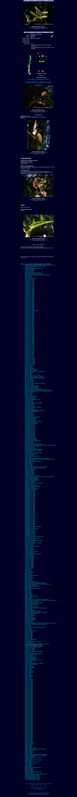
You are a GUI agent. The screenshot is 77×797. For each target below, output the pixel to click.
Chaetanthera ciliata (29, 408)
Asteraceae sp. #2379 (29, 333)
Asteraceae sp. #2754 (29, 338)
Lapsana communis (29, 545)
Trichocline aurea (28, 758)
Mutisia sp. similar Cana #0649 (31, 596)
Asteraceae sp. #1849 (29, 294)
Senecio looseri (28, 668)
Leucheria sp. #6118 (29, 548)
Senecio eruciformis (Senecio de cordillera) (34, 663)
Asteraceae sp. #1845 (29, 291)
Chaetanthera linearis (29, 415)
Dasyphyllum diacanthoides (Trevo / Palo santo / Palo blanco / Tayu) (39, 459)
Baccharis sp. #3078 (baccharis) (32, 385)
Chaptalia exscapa (29, 441)
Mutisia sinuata (28, 591)
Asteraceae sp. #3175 (29, 356)
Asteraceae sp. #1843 (29, 288)
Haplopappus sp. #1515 (30, 498)
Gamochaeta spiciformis (30, 469)
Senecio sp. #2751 (29, 739)
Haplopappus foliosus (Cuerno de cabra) (33, 483)
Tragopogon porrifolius (29, 756)
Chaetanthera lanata (29, 413)
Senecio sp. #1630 (29, 709)
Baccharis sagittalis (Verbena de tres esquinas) (35, 377)
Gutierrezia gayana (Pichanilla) (31, 478)
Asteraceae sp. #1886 (29, 307)
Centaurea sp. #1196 (29, 403)
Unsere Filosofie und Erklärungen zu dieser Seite (38, 79)
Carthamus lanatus (29, 395)
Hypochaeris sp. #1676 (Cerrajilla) (32, 538)
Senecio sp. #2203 (29, 731)
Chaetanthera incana (29, 412)
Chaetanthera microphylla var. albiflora (33, 421)
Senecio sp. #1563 (29, 699)
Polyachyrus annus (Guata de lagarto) (33, 647)
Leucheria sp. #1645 (29, 559)
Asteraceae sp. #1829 (29, 285)
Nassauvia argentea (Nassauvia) (32, 603)
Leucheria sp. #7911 (29, 567)
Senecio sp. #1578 (29, 704)
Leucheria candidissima (30, 549)
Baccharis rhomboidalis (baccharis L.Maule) (34, 376)
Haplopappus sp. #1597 (30, 505)
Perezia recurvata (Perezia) (31, 630)
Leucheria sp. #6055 (29, 566)
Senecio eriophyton (29, 662)
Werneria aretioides (29, 768)
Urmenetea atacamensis (30, 764)
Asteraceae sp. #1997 (29, 319)
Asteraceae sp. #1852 (29, 297)
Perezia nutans (28, 626)
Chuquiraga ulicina (29, 451)
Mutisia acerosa (28, 578)
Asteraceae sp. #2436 (29, 337)
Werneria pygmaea (29, 770)
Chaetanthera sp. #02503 (30, 425)
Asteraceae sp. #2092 (29, 329)
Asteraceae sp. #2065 (29, 324)
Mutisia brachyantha (29, 580)
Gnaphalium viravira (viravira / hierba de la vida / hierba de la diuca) (39, 476)
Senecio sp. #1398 (29, 690)
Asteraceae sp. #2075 (29, 326)
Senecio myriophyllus (29, 672)
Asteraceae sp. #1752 (29, 282)
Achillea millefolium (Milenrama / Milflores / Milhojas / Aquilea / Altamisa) (40, 265)
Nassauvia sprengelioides (30, 615)
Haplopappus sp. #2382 (30, 517)
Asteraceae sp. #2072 (29, 325)
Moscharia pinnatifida (29, 577)
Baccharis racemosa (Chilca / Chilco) (33, 375)
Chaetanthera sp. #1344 (30, 427)
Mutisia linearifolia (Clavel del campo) (33, 588)
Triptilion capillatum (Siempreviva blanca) (33, 759)
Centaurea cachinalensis (30, 398)
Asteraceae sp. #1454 (29, 280)
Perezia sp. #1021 (29, 631)
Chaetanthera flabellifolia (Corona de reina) (34, 410)
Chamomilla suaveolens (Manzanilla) (33, 440)
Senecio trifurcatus (29, 744)
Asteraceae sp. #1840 (29, 286)
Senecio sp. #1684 (29, 713)
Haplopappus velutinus (30, 529)
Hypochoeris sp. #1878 (30, 541)
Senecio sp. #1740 (29, 716)
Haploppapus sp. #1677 (30, 533)
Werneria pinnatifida (29, 769)
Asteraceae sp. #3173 (29, 354)
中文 (42, 789)
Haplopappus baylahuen (30, 482)
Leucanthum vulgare (29, 547)
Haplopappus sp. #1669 (30, 511)
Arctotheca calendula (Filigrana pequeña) (33, 273)
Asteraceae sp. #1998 (29, 320)
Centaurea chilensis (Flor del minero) (33, 399)
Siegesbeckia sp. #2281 (30, 747)
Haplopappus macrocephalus (31, 485)
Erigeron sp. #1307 (29, 465)
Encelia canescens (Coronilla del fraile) (33, 461)
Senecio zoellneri (28, 746)
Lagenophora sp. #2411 (30, 543)
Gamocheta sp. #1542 (29, 470)
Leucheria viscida (28, 568)
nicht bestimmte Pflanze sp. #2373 (32, 779)
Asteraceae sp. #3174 (29, 355)
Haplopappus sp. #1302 (30, 492)
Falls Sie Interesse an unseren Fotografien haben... (38, 794)
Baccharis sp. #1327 (29, 382)
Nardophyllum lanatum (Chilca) (31, 601)
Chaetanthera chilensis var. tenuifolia (33, 407)
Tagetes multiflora (28, 753)
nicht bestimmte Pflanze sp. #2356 (32, 778)
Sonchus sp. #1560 (29, 751)
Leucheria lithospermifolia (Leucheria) (33, 553)
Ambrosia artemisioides (30, 269)
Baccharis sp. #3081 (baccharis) (32, 387)
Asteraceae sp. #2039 (29, 323)
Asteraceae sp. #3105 (29, 344)
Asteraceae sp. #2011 (29, 321)
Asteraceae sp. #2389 (29, 334)
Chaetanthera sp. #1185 (30, 426)
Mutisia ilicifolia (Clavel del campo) (32, 586)
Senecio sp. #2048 (29, 724)
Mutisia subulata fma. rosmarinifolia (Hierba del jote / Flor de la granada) (40, 600)
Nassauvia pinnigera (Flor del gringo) (33, 611)
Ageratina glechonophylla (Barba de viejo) (34, 268)
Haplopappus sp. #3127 (30, 522)
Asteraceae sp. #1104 (29, 279)
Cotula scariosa (28, 457)
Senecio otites (28, 674)
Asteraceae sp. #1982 (29, 316)
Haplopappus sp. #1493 (30, 496)
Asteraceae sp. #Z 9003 (30, 363)
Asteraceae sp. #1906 (29, 311)
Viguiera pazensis (28, 766)
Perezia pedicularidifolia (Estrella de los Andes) (35, 627)
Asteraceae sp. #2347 (29, 332)
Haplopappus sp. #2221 (30, 516)
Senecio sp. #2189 (29, 729)
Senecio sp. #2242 (29, 737)
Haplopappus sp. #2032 (30, 515)
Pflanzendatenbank (32, 783)
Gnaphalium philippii (29, 472)
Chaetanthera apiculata (30, 406)
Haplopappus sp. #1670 (30, 512)
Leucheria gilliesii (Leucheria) (31, 551)
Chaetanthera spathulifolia (30, 438)
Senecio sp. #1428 (29, 679)
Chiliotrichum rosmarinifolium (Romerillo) (33, 444)
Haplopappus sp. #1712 (30, 513)
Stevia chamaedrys (29, 752)
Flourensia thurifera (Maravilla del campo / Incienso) (36, 466)
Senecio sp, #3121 (29, 678)
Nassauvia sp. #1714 (29, 614)
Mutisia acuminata (29, 579)
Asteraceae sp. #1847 (29, 292)
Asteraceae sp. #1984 (29, 317)
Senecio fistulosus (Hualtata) (31, 664)
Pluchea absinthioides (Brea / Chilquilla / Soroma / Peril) (37, 643)
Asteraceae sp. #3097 (29, 343)
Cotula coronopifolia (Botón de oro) (32, 456)
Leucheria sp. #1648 (29, 560)
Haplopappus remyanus (30, 487)
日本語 (39, 789)
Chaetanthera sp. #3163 (30, 435)
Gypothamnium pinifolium (30, 481)
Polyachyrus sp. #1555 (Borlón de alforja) (34, 651)
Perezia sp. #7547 (29, 638)
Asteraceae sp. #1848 (29, 293)
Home (27, 783)
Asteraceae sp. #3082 (29, 342)
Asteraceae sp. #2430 (29, 336)
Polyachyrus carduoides (30, 648)
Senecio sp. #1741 (29, 717)
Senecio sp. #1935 (29, 683)
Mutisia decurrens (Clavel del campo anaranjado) (35, 583)
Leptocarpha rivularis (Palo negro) (32, 546)
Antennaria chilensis (29, 271)
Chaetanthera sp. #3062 (30, 434)
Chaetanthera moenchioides (31, 422)
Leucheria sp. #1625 (29, 558)
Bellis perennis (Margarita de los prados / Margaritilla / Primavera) (39, 390)
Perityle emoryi (28, 640)
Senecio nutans (28, 673)
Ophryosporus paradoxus (30, 617)
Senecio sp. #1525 (29, 696)
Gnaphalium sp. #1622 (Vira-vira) (32, 475)
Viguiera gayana (28, 765)
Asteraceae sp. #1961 (29, 313)
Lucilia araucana (28, 571)
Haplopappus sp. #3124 (30, 491)
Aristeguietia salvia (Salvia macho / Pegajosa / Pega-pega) (37, 274)
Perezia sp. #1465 (29, 632)
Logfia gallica (27, 570)
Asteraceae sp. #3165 (29, 350)
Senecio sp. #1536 (29, 698)
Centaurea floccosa (29, 400)
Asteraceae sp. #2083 (29, 328)
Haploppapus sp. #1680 (30, 534)
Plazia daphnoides (29, 642)
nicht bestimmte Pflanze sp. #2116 (32, 777)
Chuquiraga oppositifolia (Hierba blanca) (33, 449)
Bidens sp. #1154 (28, 393)
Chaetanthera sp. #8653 (30, 437)
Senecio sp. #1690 (29, 681)
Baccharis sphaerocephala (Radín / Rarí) (33, 388)
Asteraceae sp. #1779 (29, 283)
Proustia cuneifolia (29, 655)
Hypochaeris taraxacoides (30, 539)
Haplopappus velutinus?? (30, 530)
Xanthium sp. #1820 (29, 772)
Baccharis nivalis (28, 374)
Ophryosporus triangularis (30, 618)
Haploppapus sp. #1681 (30, 535)
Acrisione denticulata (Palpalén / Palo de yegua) (35, 266)
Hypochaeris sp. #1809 (30, 537)
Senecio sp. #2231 (29, 733)
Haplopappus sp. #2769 (30, 519)
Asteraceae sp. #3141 (29, 347)
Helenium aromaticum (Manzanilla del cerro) (34, 536)
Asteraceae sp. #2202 (29, 331)
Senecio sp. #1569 (29, 701)
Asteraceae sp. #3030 (29, 339)
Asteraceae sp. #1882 (29, 303)
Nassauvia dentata (29, 605)
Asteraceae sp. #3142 (29, 348)
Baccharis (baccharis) (29, 364)
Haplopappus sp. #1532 (30, 499)
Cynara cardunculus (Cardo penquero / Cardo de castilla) (37, 458)
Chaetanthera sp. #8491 (30, 436)
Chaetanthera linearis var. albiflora (32, 417)
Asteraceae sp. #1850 (29, 295)
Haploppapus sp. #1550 (30, 532)
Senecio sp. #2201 (29, 730)
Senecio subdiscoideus (30, 743)
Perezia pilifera (28, 628)
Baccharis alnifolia (29, 367)
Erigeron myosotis (29, 464)
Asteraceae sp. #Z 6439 (30, 359)
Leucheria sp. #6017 (29, 564)
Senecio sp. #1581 (29, 705)
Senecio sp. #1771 (29, 682)
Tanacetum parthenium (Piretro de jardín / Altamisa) (36, 754)
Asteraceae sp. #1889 (29, 309)
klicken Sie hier (24, 257)
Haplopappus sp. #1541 (30, 501)
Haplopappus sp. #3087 (30, 520)
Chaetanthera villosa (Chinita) (31, 439)
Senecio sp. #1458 (29, 693)
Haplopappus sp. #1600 (30, 508)
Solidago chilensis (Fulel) (30, 750)
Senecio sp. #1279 (29, 686)
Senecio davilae (28, 661)
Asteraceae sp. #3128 (29, 345)
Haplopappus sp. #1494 (30, 497)
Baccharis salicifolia (29, 379)
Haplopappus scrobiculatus (30, 489)
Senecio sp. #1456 (29, 691)
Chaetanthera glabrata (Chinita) (31, 411)
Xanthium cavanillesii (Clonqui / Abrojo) (33, 771)
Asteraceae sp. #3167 (29, 351)
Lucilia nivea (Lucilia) (29, 572)
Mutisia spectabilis (29, 597)
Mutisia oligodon (28, 589)
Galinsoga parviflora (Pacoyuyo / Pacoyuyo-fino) (35, 468)
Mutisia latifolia (28, 587)
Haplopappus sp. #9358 (30, 527)
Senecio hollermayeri (29, 666)
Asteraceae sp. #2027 (29, 322)
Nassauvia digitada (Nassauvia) (31, 606)
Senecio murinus (28, 669)
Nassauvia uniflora (29, 616)
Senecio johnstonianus (30, 667)
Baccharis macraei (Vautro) (30, 370)
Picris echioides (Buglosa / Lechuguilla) (33, 641)
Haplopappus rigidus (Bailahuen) (32, 488)
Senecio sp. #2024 (29, 719)
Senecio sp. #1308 (29, 687)
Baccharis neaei (28, 373)
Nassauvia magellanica (30, 610)
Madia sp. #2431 (28, 576)
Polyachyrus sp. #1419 (30, 649)
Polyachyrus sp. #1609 (30, 652)
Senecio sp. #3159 (29, 742)
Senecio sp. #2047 (29, 723)
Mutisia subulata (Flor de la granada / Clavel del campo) (37, 599)
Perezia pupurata (28, 629)
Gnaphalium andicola (29, 471)
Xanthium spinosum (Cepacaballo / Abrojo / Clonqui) (36, 774)
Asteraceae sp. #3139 (29, 346)
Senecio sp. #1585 (29, 706)
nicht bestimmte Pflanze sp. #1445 (32, 776)
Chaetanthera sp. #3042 (30, 433)
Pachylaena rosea (29, 621)
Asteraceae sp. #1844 (29, 290)
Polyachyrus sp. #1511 (30, 650)
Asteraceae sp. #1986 (29, 318)
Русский (44, 787)
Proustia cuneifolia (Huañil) (30, 654)
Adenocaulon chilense (29, 267)
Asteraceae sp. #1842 (29, 287)
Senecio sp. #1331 (29, 689)
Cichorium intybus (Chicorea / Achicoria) (33, 452)
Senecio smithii (28, 677)
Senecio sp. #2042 (29, 720)
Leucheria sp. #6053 (29, 565)
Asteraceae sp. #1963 (29, 315)
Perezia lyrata (28, 625)
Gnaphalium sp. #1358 (30, 473)
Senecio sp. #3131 (29, 741)
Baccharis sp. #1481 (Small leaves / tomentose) (35, 383)
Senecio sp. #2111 (29, 727)
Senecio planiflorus (29, 675)
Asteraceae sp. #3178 (29, 357)
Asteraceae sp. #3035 (29, 341)
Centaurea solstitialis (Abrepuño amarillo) (33, 402)
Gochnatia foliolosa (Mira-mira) (31, 477)
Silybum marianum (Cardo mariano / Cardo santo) (35, 749)
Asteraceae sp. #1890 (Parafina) (32, 310)
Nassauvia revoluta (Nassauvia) (31, 613)
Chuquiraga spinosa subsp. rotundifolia (33, 450)
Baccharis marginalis (29, 372)
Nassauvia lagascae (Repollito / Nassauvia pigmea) (36, 607)
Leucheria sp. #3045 (29, 563)
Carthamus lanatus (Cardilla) (31, 396)
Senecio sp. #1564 (29, 700)
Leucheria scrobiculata (29, 555)
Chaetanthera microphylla (30, 419)
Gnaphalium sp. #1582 (30, 474)
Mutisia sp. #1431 (28, 593)
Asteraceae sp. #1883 (29, 304)
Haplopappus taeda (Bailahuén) (31, 528)
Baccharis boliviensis (29, 368)
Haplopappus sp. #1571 (30, 503)
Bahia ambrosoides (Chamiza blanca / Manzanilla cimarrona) (38, 389)
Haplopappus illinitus (29, 484)
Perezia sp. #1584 (29, 635)
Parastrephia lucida (29, 622)
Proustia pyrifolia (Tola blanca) (31, 657)
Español (36, 787)
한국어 (35, 789)
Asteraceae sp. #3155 (29, 349)
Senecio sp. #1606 (29, 707)
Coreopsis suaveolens (29, 454)
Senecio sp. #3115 (29, 740)
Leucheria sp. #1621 (29, 556)
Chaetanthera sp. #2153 (30, 430)
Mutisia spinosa (28, 598)
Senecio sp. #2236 (29, 736)
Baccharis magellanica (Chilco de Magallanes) (35, 371)
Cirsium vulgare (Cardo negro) (31, 453)
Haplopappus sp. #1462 (30, 494)
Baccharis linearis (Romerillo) (31, 369)
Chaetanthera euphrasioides (31, 409)
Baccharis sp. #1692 (29, 384)
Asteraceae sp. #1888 (29, 308)
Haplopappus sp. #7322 (30, 525)
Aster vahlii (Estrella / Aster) (31, 278)
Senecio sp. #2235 (29, 734)
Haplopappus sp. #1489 (30, 495)
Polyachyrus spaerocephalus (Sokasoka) (33, 653)
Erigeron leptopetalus (29, 463)
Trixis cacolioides (28, 763)
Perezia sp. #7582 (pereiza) (31, 639)
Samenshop (49, 783)
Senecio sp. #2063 (29, 726)
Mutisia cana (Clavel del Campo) (32, 581)
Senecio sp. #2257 (29, 738)
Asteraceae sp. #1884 (29, 305)
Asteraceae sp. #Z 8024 (30, 361)
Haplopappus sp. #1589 (30, 504)
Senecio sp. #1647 (29, 712)
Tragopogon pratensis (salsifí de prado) (33, 757)
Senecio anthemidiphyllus (30, 658)
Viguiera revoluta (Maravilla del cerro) (33, 767)
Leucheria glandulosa (29, 552)
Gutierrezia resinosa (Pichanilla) (31, 479)
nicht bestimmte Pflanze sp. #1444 (32, 775)
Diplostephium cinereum (30, 460)
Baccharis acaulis (28, 366)
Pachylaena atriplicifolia (30, 619)
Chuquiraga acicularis (29, 447)
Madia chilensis (28, 574)
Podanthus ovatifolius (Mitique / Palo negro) (34, 645)
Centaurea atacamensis (30, 397)
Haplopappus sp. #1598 (30, 507)
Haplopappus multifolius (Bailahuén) (32, 486)
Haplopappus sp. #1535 (30, 500)
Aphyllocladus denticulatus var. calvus (33, 272)
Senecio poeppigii (28, 676)
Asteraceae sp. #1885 (29, 306)
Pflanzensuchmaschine (42, 783)
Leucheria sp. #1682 (29, 562)
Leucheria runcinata (29, 554)
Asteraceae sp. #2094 (29, 330)
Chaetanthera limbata (29, 414)
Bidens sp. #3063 (28, 394)
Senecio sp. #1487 (29, 694)
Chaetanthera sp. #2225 (30, 431)
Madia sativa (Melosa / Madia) (31, 575)
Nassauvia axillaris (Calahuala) (31, 604)
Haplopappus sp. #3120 (30, 521)
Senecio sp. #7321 (29, 685)
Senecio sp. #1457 (29, 692)
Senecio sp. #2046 (29, 721)
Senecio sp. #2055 (29, 725)
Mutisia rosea (28, 590)
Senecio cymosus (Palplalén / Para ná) (33, 660)
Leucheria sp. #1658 (29, 561)
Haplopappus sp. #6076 (30, 524)
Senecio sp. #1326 (29, 688)
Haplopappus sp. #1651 (30, 509)
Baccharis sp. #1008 (29, 381)
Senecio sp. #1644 (29, 711)
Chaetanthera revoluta (29, 424)
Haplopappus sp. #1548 (30, 502)
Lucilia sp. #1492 (28, 573)
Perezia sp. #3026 (29, 636)
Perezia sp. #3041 (29, 637)
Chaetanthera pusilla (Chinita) (31, 423)
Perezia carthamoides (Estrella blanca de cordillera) (36, 624)
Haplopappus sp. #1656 (30, 510)
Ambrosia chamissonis (29, 270)
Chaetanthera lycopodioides (31, 418)
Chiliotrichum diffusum (29, 443)
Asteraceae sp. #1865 (29, 299)
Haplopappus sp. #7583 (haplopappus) (33, 526)
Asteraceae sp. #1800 (29, 284)
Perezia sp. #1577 (29, 634)
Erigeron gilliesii (28, 462)
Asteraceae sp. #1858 (29, 298)
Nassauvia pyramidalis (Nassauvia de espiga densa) (36, 612)
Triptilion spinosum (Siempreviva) (32, 762)
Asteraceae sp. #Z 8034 (30, 362)
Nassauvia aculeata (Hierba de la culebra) (34, 602)
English (32, 787)
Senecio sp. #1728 (29, 715)
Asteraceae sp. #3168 (29, 352)
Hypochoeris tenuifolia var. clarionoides (33, 542)
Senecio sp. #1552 (29, 680)
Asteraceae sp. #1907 (29, 312)
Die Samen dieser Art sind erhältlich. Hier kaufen (38, 82)
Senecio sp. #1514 (29, 695)
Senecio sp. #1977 (29, 718)
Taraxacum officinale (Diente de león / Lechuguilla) (35, 755)
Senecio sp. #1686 (29, 714)
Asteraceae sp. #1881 (29, 301)
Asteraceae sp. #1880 (29, 300)
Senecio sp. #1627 (29, 708)
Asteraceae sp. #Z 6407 (30, 358)
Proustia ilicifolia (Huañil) (30, 656)
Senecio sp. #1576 (29, 703)
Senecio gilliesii (28, 665)
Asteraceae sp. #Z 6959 (30, 360)
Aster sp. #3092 (28, 275)
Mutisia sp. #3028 (28, 594)
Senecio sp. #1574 (29, 702)
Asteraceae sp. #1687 (29, 281)
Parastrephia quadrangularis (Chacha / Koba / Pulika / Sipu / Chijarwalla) (40, 623)
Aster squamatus (28, 277)
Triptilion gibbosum (29, 760)
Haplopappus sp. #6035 (30, 523)
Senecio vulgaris (28, 745)
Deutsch (40, 787)
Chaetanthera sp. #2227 (30, 432)
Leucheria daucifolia (29, 550)
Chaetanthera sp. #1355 (30, 428)
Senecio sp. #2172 (29, 728)
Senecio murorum (28, 670)
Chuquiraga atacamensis (30, 448)
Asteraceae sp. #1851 (29, 296)
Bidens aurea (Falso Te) (30, 392)
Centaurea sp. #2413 (29, 405)
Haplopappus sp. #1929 (30, 514)
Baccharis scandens (29, 380)
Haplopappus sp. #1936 (30, 490)
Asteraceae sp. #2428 (29, 335)
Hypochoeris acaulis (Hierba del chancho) (34, 540)
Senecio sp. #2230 (29, 732)
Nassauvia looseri (28, 609)
